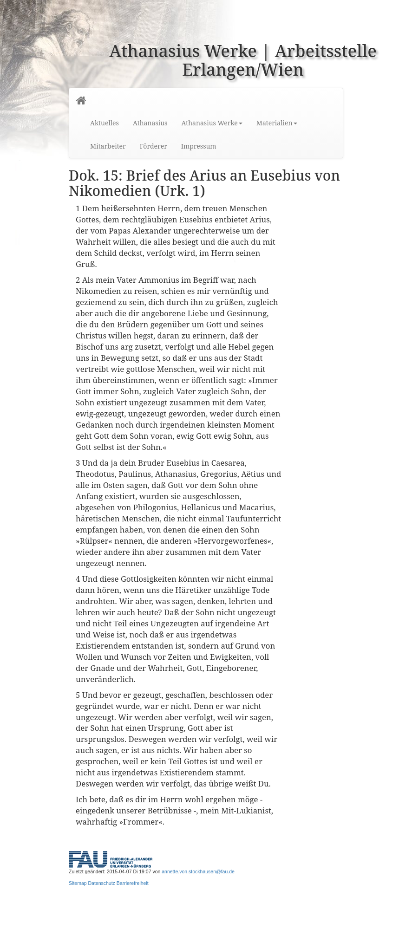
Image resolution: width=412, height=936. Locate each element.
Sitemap (78, 883)
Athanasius (150, 122)
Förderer (153, 146)
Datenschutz (101, 883)
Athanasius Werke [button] (211, 122)
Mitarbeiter (108, 146)
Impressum (198, 146)
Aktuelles (104, 122)
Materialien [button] (276, 122)
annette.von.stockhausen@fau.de (198, 871)
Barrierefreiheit (133, 883)
